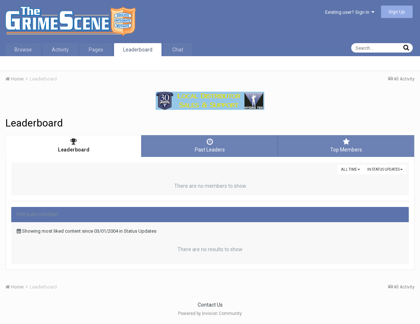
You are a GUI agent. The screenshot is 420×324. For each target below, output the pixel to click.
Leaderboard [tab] (73, 145)
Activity (60, 50)
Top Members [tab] (346, 145)
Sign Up (396, 11)
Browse (23, 50)
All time (350, 169)
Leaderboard (137, 50)
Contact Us (210, 305)
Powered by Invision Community (210, 313)
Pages (96, 50)
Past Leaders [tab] (209, 145)
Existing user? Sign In (349, 12)
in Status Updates (385, 169)
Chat (177, 50)
